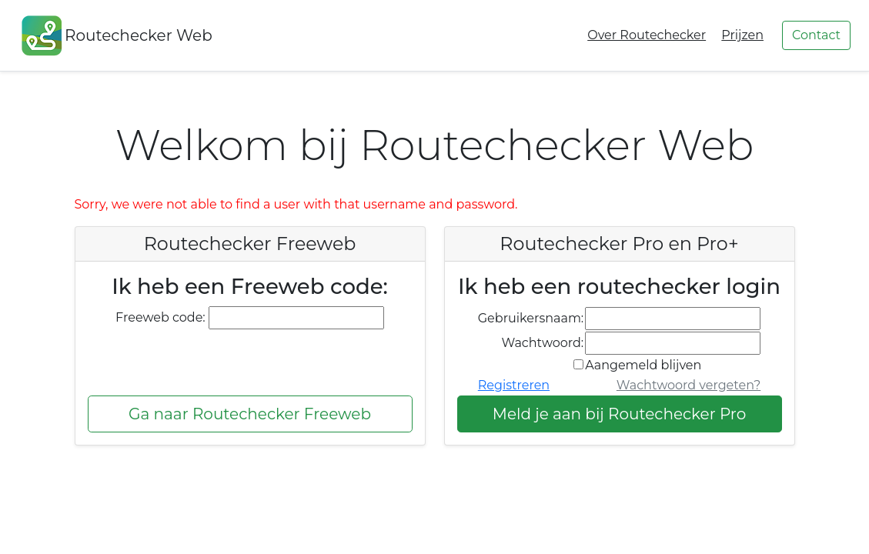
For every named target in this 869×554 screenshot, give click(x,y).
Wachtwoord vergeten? (688, 385)
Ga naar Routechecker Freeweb (250, 414)
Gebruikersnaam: (531, 318)
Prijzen (742, 35)
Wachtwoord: (543, 342)
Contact (816, 35)
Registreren (514, 385)
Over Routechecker (646, 35)
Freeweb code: (160, 317)
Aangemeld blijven (643, 365)
